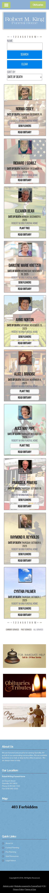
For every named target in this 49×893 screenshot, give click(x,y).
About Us (9, 843)
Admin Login (8, 886)
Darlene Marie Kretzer (25, 266)
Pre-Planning (11, 852)
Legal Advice (11, 860)
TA (44, 886)
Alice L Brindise (24, 374)
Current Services (12, 630)
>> (41, 37)
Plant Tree (25, 228)
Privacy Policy (18, 889)
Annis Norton (25, 320)
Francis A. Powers (24, 483)
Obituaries (38, 4)
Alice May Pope (25, 429)
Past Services (26, 630)
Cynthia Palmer (25, 592)
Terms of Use (30, 889)
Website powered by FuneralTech (27, 886)
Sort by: (11, 72)
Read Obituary (24, 132)
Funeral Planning (12, 847)
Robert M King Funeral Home (24, 121)
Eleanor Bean (24, 211)
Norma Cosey (24, 109)
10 (35, 37)
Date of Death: (13, 114)
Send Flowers (24, 126)
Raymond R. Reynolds (24, 538)
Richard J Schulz (24, 163)
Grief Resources (12, 856)
